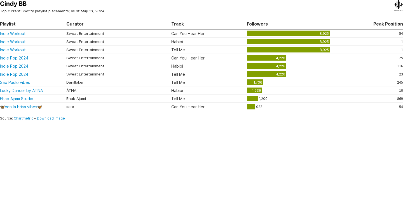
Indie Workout (13, 33)
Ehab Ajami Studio (16, 98)
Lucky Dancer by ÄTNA (21, 90)
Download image (51, 118)
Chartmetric (23, 118)
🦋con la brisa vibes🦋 (21, 106)
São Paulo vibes (15, 82)
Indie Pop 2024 (14, 58)
